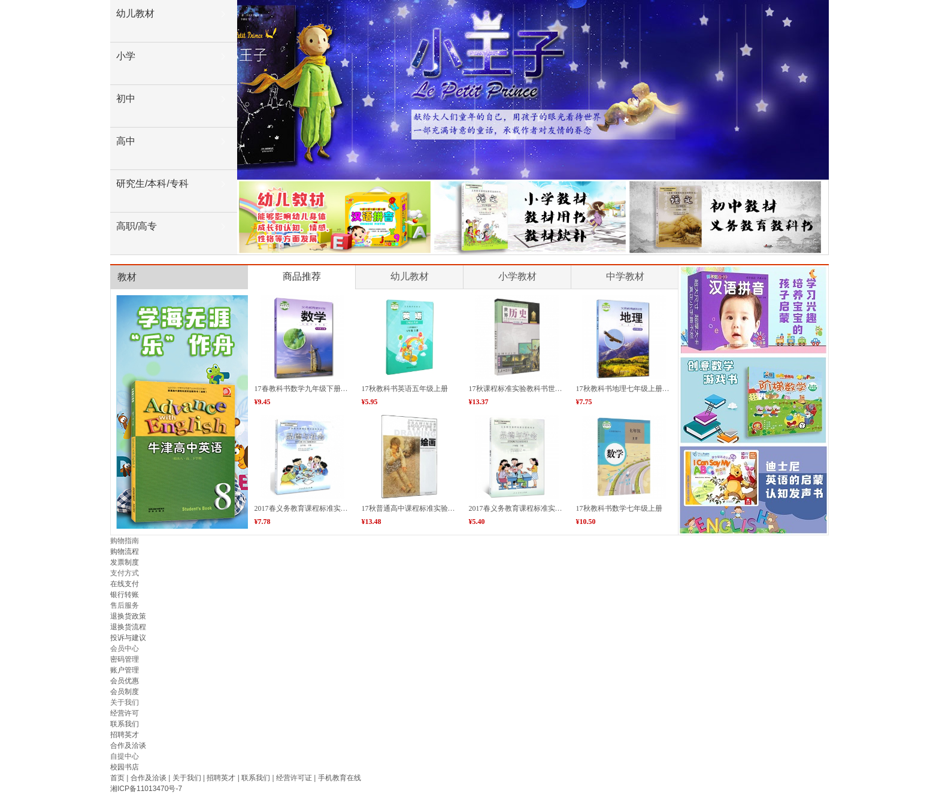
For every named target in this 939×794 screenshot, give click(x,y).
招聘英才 (124, 735)
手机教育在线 (339, 778)
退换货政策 (128, 616)
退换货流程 (128, 627)
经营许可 (124, 713)
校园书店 (124, 767)
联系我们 (124, 724)
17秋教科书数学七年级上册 (619, 508)
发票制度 (124, 562)
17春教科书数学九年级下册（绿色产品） (319, 388)
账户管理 (124, 670)
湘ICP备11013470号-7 (147, 788)
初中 (125, 98)
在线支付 (124, 584)
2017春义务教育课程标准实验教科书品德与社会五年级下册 (348, 508)
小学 (125, 56)
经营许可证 (294, 778)
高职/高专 (136, 226)
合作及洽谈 (128, 745)
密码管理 (124, 659)
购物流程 (124, 551)
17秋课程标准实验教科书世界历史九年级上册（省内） (555, 388)
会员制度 (124, 691)
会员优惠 (124, 681)
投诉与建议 (128, 638)
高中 (125, 141)
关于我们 (186, 778)
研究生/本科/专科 (152, 183)
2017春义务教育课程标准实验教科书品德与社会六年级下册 (562, 508)
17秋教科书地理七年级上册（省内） (633, 388)
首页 (117, 778)
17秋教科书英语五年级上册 (405, 388)
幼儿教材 (135, 13)
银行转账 (124, 594)
